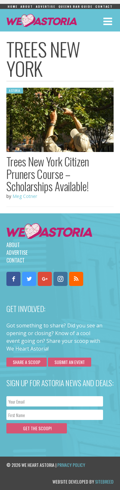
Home (12, 6)
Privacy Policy (71, 464)
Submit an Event (69, 362)
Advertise (45, 6)
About (26, 6)
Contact (104, 6)
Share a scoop (26, 362)
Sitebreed (104, 481)
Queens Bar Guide (75, 6)
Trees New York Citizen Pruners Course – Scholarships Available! (47, 173)
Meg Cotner (24, 196)
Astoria (14, 90)
